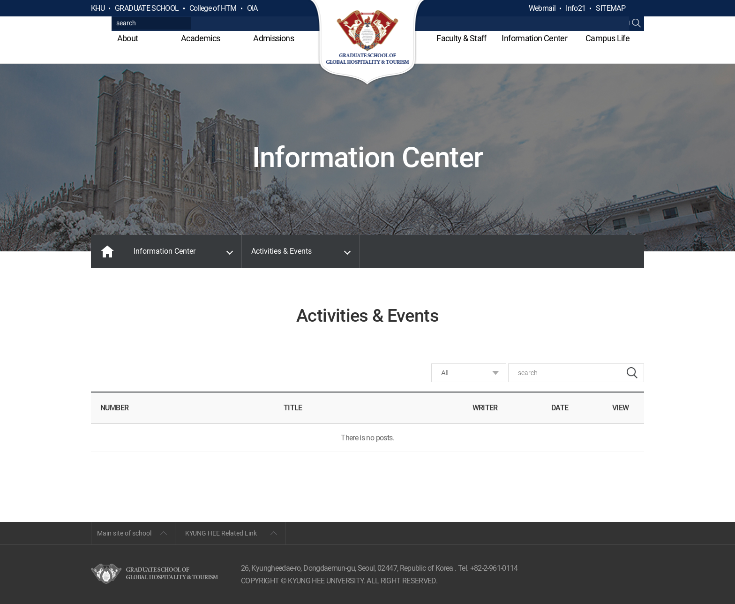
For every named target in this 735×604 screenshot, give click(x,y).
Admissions (273, 38)
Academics (200, 38)
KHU (98, 8)
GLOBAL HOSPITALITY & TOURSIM (368, 43)
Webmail (542, 8)
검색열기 (636, 8)
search (632, 373)
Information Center (534, 38)
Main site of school (124, 533)
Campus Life (607, 38)
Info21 (575, 8)
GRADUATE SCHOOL (147, 8)
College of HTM (213, 8)
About (127, 38)
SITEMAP (610, 8)
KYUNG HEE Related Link (221, 533)
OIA (252, 8)
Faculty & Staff (461, 38)
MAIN (107, 251)
